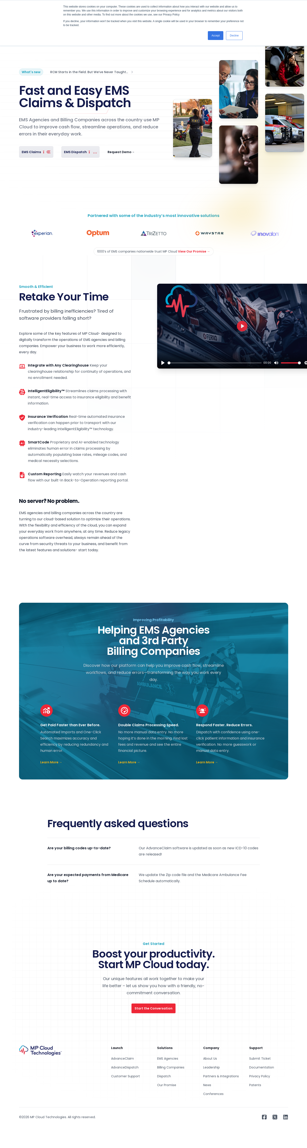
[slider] (215, 363)
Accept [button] (216, 35)
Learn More (51, 762)
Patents (255, 1085)
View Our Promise (194, 251)
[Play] (162, 362)
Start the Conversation (153, 1008)
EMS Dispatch (80, 152)
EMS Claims (36, 152)
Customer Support (125, 1076)
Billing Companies (170, 1067)
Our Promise (166, 1085)
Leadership (211, 1067)
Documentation (261, 1067)
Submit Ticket (260, 1058)
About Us (210, 1058)
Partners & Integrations (221, 1076)
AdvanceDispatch (125, 1067)
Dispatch (164, 1076)
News (207, 1085)
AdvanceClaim (122, 1058)
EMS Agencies (167, 1058)
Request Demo (121, 152)
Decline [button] (234, 35)
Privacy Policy (259, 1076)
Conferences (213, 1094)
